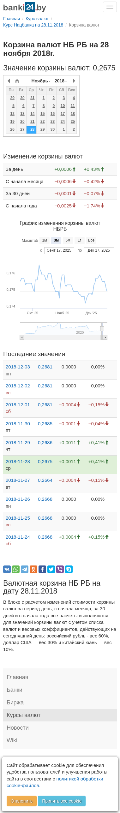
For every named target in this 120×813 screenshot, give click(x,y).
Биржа (15, 702)
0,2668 (45, 499)
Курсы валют (23, 715)
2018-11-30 (18, 423)
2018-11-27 (18, 480)
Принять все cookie (61, 801)
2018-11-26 (18, 499)
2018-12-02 (18, 385)
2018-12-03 (18, 366)
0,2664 (45, 480)
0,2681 (45, 366)
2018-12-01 (18, 404)
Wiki (12, 740)
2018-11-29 (18, 442)
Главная (17, 677)
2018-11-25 (18, 518)
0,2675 (45, 461)
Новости (18, 728)
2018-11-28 (18, 461)
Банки (14, 690)
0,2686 (45, 442)
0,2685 (45, 423)
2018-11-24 (18, 537)
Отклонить (22, 801)
